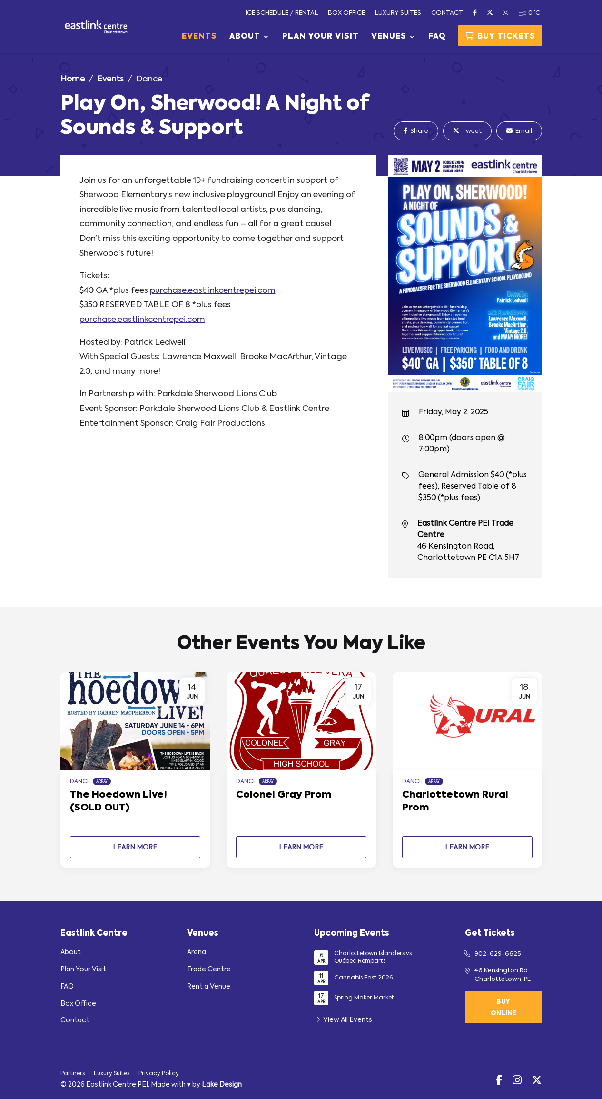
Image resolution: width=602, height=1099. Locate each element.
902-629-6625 (497, 954)
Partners (72, 1074)
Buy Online (503, 1008)
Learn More (135, 847)
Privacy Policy (158, 1074)
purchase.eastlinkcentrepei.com (213, 291)
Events (199, 36)
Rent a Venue (208, 986)
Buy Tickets (500, 36)
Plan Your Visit (320, 36)
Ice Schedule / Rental (282, 13)
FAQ (437, 36)
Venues (388, 36)
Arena (196, 952)
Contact (447, 13)
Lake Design (222, 1084)
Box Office (346, 13)
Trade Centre (209, 969)
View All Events (343, 1020)
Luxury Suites (398, 13)
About (244, 36)
